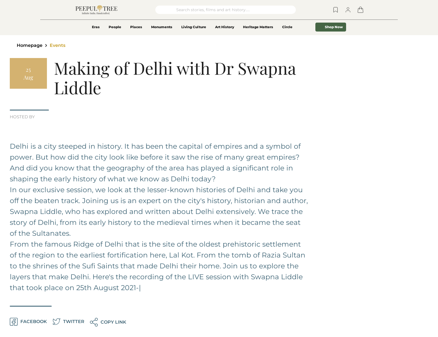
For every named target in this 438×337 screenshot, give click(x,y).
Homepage (29, 45)
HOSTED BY (22, 117)
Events (57, 45)
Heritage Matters (258, 27)
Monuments (161, 27)
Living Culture (193, 27)
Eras (96, 27)
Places (136, 27)
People (115, 27)
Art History (224, 27)
